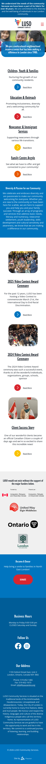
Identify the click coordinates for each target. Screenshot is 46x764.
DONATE (23, 579)
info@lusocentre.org (26, 685)
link (17, 87)
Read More (27, 87)
